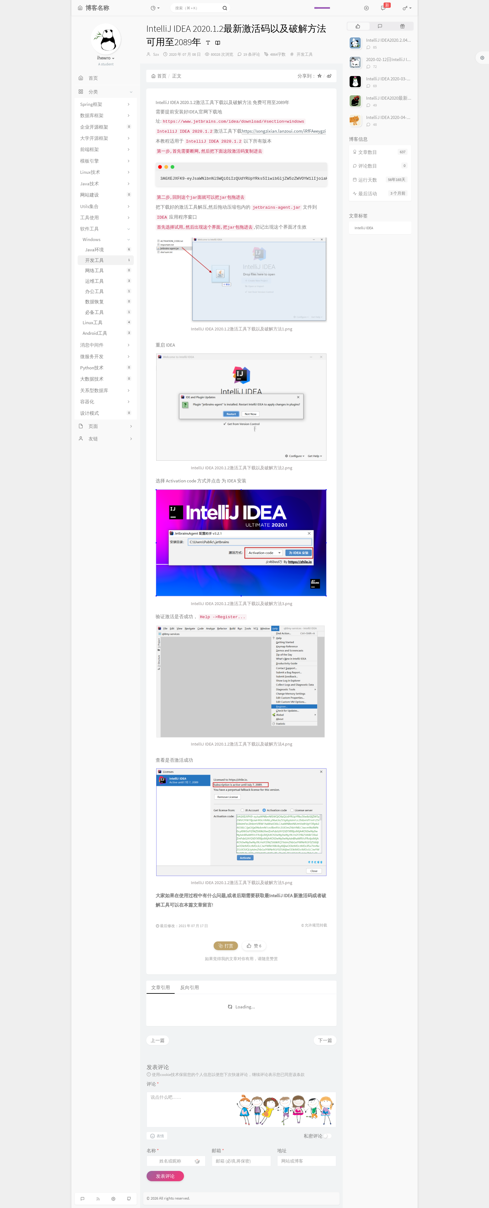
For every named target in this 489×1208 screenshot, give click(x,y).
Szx (156, 54)
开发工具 (108, 260)
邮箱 (218, 1151)
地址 (282, 1151)
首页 (159, 76)
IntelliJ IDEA (364, 227)
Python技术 (105, 368)
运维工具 (108, 281)
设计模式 (105, 413)
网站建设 (105, 195)
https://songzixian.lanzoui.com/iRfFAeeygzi (284, 131)
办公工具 (108, 291)
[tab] (358, 26)
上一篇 (158, 1040)
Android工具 (107, 333)
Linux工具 (107, 322)
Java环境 (108, 250)
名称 (153, 1151)
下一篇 (325, 1040)
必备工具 (108, 312)
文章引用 (160, 987)
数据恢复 (108, 302)
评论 (153, 1084)
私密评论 (313, 1136)
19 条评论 (251, 54)
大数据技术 (105, 379)
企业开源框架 (105, 127)
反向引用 (189, 987)
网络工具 (108, 270)
